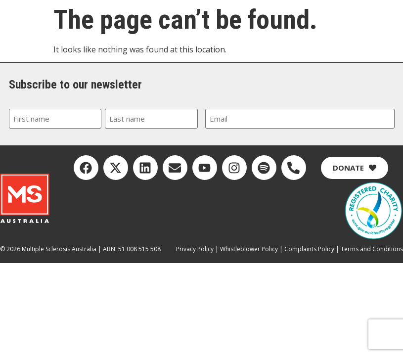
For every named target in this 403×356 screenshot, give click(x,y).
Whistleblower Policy (249, 249)
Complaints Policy (309, 249)
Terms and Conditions (372, 249)
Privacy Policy (195, 249)
